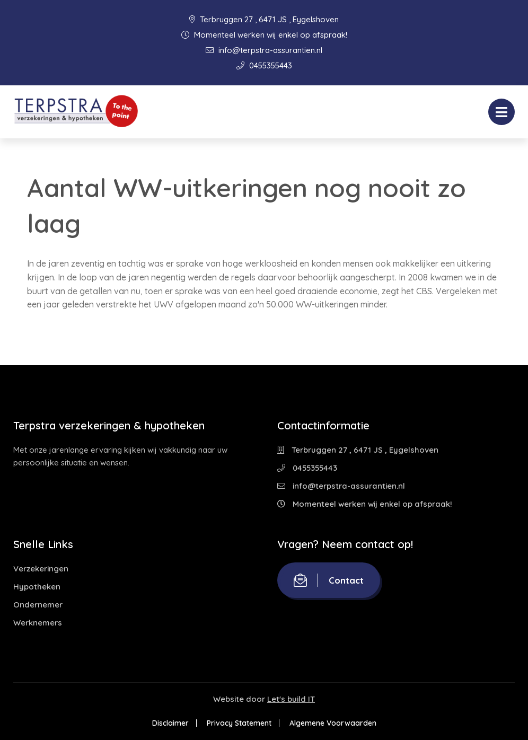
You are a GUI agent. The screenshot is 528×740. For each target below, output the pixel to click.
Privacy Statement (239, 723)
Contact (329, 580)
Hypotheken (36, 587)
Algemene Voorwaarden (332, 723)
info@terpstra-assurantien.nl (264, 50)
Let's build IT (291, 699)
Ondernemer (38, 605)
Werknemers (37, 623)
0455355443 (264, 65)
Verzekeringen (40, 568)
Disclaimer (170, 723)
